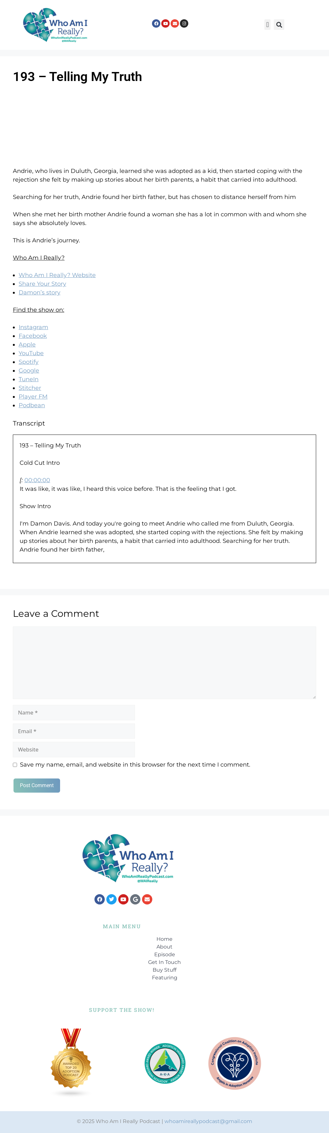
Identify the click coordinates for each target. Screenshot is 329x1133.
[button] (267, 24)
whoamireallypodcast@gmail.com (208, 1121)
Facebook (33, 335)
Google (29, 370)
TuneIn (29, 379)
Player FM (33, 396)
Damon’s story (39, 292)
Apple (27, 344)
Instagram (33, 327)
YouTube (31, 353)
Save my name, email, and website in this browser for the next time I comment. (135, 764)
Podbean (32, 405)
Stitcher (30, 387)
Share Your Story (42, 283)
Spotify (29, 361)
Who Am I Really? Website (57, 275)
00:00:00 (37, 480)
